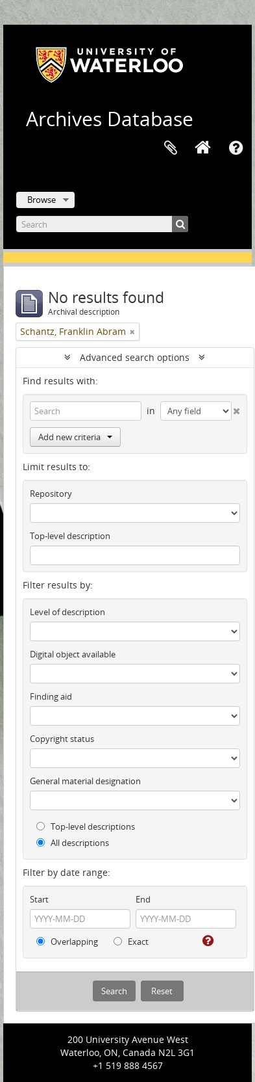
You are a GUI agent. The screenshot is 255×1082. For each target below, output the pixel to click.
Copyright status (62, 739)
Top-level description (70, 536)
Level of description (67, 612)
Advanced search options (134, 357)
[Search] (102, 224)
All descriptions (72, 843)
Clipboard (170, 148)
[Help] (206, 940)
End (143, 899)
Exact (131, 941)
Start (39, 899)
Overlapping (67, 941)
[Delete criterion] (236, 408)
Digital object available (72, 654)
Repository (51, 493)
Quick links (235, 148)
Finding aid (51, 696)
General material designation (85, 781)
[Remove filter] (132, 331)
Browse (41, 199)
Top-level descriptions (85, 826)
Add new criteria (75, 437)
